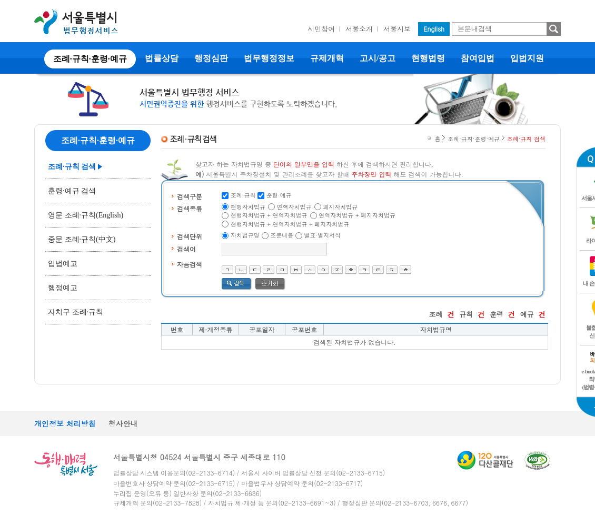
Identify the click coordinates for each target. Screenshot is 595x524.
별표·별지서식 (322, 235)
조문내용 (281, 235)
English (433, 28)
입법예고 (62, 264)
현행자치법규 (248, 207)
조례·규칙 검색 (72, 167)
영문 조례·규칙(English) (85, 215)
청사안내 (123, 423)
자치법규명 (245, 235)
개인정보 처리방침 (65, 423)
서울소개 (359, 29)
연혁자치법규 (294, 207)
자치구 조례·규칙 (75, 312)
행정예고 (62, 288)
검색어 (186, 248)
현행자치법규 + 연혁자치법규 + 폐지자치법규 (290, 224)
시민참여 (321, 29)
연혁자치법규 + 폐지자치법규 (357, 215)
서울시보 (397, 29)
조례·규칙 (243, 195)
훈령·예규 (279, 195)
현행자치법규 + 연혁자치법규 (269, 215)
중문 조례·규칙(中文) (81, 239)
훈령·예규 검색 (72, 191)
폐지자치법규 (340, 207)
